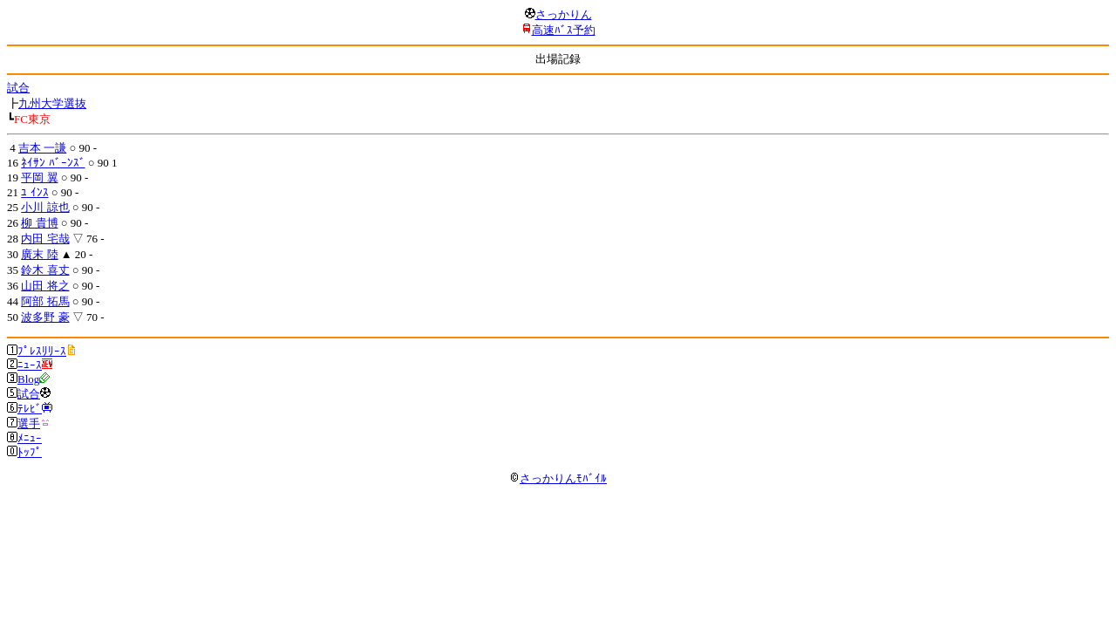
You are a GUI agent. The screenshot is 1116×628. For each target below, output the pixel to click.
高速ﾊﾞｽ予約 (563, 30)
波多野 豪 (45, 317)
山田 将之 (45, 285)
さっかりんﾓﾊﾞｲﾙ (558, 478)
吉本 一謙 (42, 147)
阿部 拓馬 (45, 301)
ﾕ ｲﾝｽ (34, 192)
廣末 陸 (39, 254)
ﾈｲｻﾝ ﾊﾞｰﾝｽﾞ (53, 162)
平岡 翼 (39, 177)
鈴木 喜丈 (45, 269)
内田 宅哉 (45, 238)
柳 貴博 (39, 222)
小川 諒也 (45, 207)
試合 (18, 87)
